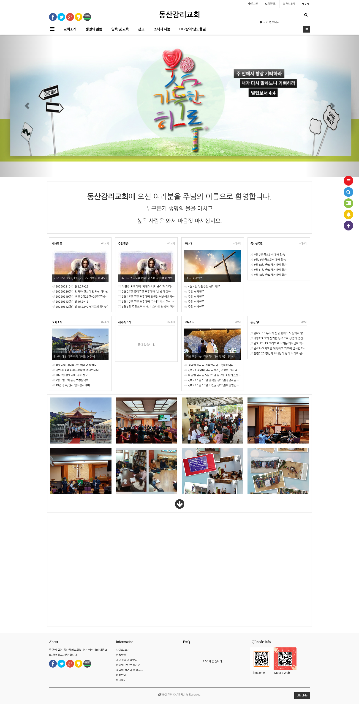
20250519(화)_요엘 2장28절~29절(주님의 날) (80, 296)
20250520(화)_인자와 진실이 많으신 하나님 (80, 291)
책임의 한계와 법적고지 (130, 670)
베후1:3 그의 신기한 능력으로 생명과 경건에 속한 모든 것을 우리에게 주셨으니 (278, 338)
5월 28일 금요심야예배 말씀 (268, 275)
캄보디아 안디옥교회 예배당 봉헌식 (74, 365)
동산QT (254, 322)
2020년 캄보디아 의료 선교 (80, 375)
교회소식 (57, 322)
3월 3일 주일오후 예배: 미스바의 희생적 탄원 (146, 306)
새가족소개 (124, 322)
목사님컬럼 (256, 243)
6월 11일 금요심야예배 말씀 (268, 269)
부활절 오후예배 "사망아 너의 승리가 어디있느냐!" (146, 286)
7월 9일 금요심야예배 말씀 (267, 254)
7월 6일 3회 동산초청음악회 (70, 380)
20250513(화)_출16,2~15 (70, 301)
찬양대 (188, 243)
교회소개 (69, 29)
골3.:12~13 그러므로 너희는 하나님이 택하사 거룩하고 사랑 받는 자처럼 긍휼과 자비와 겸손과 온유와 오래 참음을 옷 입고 (278, 343)
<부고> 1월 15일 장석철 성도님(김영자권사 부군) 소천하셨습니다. (212, 380)
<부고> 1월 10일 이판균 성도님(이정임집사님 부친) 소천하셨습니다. (212, 385)
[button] (27, 106)
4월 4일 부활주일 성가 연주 (202, 286)
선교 (141, 29)
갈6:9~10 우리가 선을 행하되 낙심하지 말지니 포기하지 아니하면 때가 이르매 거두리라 (278, 333)
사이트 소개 (123, 650)
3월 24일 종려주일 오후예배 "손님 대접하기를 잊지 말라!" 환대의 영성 (146, 291)
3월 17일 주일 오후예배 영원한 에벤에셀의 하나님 (146, 296)
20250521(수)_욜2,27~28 (70, 286)
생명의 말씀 (93, 29)
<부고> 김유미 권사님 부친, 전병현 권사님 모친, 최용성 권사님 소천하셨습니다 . (212, 370)
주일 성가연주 (194, 291)
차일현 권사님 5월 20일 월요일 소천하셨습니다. (212, 375)
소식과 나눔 (161, 29)
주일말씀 (123, 243)
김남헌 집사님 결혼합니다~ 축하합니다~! (210, 365)
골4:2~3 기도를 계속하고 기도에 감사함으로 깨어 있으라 (278, 348)
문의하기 (121, 680)
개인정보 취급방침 (127, 660)
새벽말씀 (57, 243)
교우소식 (189, 322)
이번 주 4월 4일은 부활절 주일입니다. (76, 370)
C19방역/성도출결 (192, 29)
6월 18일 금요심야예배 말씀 (268, 264)
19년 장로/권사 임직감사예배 (71, 385)
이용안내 (121, 675)
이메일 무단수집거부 (128, 665)
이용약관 (121, 655)
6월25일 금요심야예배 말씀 (268, 259)
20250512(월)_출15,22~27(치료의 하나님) (80, 306)
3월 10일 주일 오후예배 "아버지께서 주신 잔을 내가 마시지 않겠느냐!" (146, 301)
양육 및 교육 (120, 29)
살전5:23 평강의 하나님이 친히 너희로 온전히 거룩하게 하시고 (278, 353)
